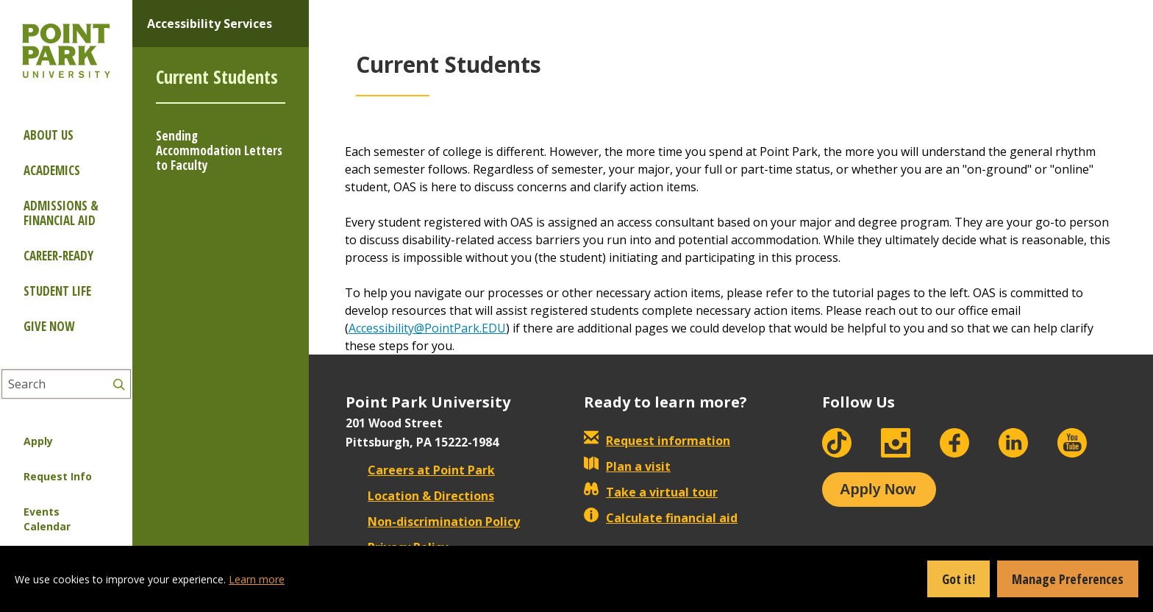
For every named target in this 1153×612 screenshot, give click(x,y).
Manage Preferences (1068, 579)
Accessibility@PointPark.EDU (427, 328)
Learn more (257, 579)
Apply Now (877, 489)
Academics (52, 170)
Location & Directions (420, 496)
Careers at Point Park (420, 470)
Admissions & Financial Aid (61, 213)
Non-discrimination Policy (433, 521)
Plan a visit (627, 466)
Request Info (58, 476)
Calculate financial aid (661, 518)
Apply (38, 441)
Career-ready (58, 255)
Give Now (49, 326)
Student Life (57, 290)
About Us (49, 135)
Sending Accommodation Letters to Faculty (219, 150)
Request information (657, 441)
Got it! (958, 579)
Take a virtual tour (651, 492)
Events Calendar (47, 519)
